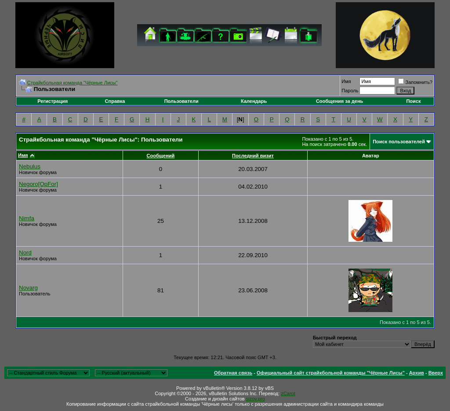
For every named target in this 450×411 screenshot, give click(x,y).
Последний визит (253, 155)
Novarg (28, 287)
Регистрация (52, 101)
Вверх (435, 372)
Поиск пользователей (399, 141)
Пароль (349, 90)
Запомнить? (415, 82)
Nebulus (29, 166)
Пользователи (181, 101)
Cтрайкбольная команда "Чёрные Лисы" (72, 82)
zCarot (288, 393)
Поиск (413, 101)
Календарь (254, 101)
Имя (346, 81)
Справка (115, 101)
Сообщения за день (339, 101)
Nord (25, 252)
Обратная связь (233, 372)
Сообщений (161, 155)
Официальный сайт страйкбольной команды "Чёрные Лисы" (331, 372)
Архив (416, 372)
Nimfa (26, 218)
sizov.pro (255, 398)
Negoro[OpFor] (38, 184)
